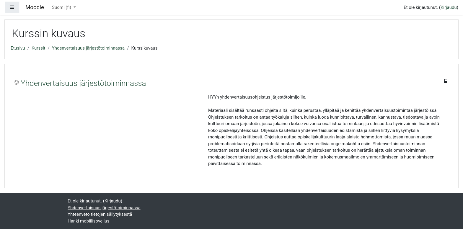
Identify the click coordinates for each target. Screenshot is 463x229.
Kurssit (38, 48)
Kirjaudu (449, 7)
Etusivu (18, 48)
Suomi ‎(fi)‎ (62, 7)
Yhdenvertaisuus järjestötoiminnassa (88, 48)
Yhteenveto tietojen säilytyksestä (100, 214)
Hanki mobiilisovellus (88, 221)
